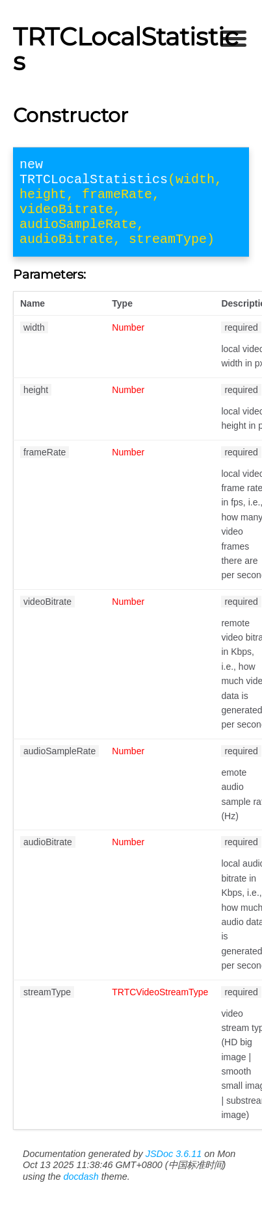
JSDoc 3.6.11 (174, 1169)
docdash (80, 1192)
